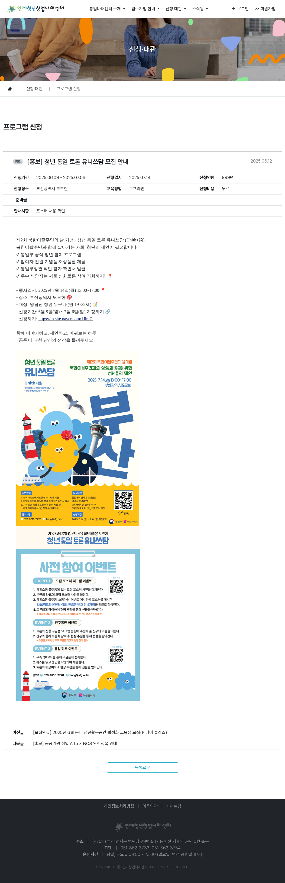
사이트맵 (173, 806)
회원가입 (265, 8)
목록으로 (142, 767)
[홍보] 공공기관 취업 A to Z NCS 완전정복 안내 (75, 743)
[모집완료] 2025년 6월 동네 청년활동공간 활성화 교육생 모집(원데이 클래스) (100, 732)
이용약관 (150, 806)
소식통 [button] (198, 8)
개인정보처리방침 (119, 806)
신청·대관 (34, 88)
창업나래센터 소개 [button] (105, 8)
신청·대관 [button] (174, 8)
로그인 (240, 8)
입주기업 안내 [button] (143, 8)
